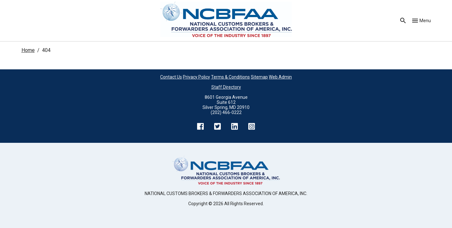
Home (28, 50)
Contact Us (171, 76)
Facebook (200, 126)
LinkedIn (234, 126)
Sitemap (259, 76)
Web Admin (280, 76)
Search (403, 20)
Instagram (252, 126)
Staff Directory (226, 87)
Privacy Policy (196, 76)
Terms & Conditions (230, 76)
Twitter (217, 126)
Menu (425, 20)
